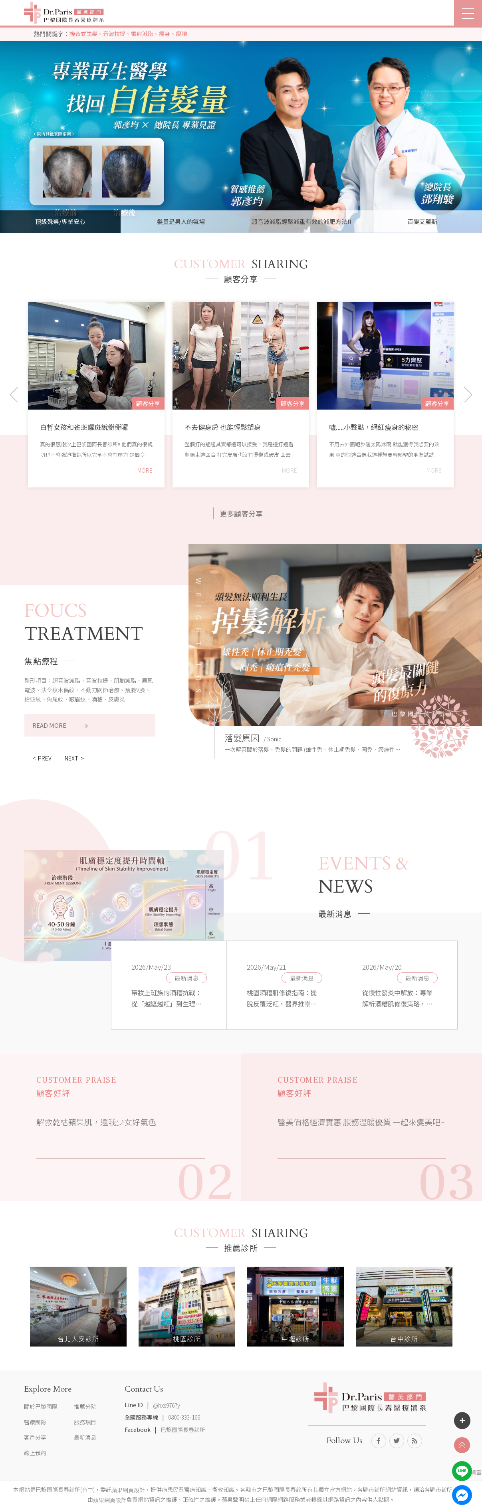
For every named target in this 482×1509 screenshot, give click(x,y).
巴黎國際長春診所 (183, 1430)
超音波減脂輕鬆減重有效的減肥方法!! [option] (301, 221)
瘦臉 (181, 34)
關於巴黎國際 (41, 1406)
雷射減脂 (142, 34)
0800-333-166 (184, 1418)
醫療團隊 (35, 1422)
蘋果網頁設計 (128, 1490)
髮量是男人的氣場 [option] (181, 221)
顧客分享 (148, 403)
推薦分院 (85, 1406)
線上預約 (35, 1453)
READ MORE (60, 725)
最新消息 (186, 978)
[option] (241, 116)
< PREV (42, 758)
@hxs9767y (166, 1405)
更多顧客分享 (241, 513)
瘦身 (164, 34)
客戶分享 (35, 1437)
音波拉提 (114, 34)
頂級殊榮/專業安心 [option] (60, 221)
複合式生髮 (83, 34)
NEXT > (74, 758)
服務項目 (85, 1422)
